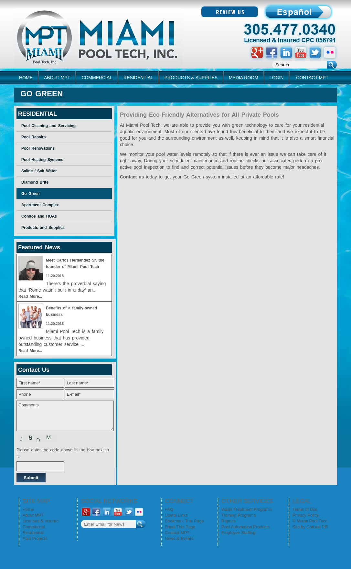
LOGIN (277, 77)
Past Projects (35, 538)
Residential (33, 532)
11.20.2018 (55, 276)
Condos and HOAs (39, 216)
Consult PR (317, 526)
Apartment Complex (40, 205)
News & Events (179, 538)
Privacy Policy (305, 515)
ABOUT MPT (57, 77)
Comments (65, 416)
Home (28, 509)
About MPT (33, 515)
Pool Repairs (33, 137)
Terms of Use (304, 509)
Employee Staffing (238, 532)
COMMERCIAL (96, 77)
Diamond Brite (34, 182)
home (26, 77)
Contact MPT (177, 532)
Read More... (30, 296)
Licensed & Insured (40, 521)
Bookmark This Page (184, 521)
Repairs (228, 521)
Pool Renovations (38, 148)
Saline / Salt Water (39, 171)
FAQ (169, 509)
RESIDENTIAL (138, 77)
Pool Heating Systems (42, 159)
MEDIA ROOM (243, 77)
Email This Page (180, 526)
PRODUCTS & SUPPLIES (191, 77)
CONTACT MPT (312, 77)
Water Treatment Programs (246, 509)
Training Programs (238, 515)
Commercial (34, 526)
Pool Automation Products (245, 526)
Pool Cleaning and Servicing (48, 125)
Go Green (30, 193)
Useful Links (176, 515)
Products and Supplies (43, 227)
